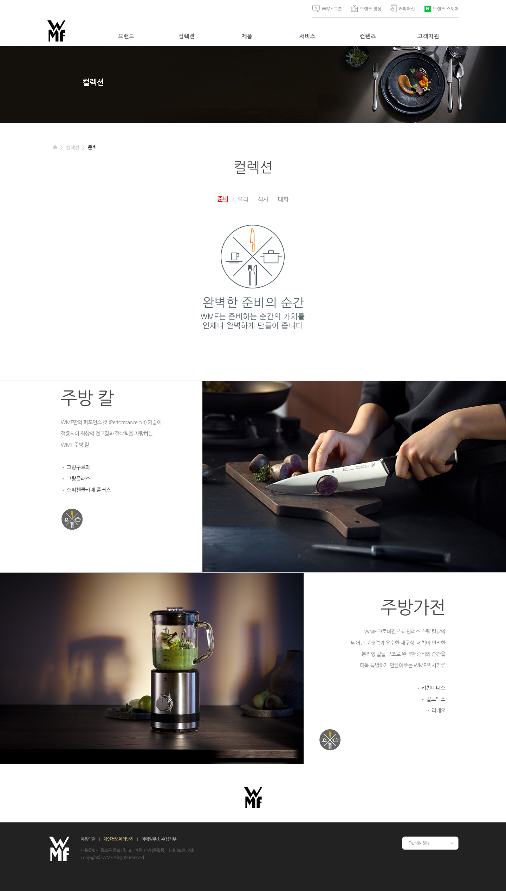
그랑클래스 (78, 478)
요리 (243, 199)
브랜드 (126, 36)
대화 (283, 199)
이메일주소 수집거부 (158, 839)
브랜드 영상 (366, 8)
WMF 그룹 (327, 8)
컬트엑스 (435, 699)
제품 (247, 36)
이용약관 (88, 839)
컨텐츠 (368, 36)
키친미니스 (433, 687)
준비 (92, 147)
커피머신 (402, 8)
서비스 (307, 36)
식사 (263, 199)
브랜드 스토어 (441, 8)
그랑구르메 (78, 467)
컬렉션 (187, 36)
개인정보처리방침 (118, 839)
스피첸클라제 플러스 (88, 489)
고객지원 (428, 36)
